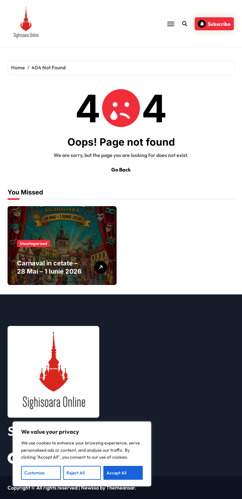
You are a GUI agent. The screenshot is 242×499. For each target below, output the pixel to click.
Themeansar (120, 487)
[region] (82, 453)
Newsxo (90, 487)
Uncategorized (33, 243)
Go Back (121, 169)
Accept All (116, 473)
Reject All (75, 473)
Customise (34, 473)
